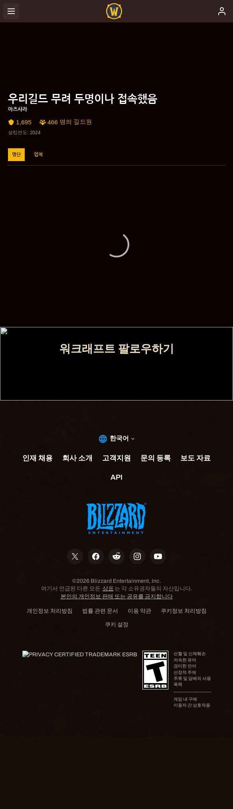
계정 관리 (117, 282)
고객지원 (116, 305)
